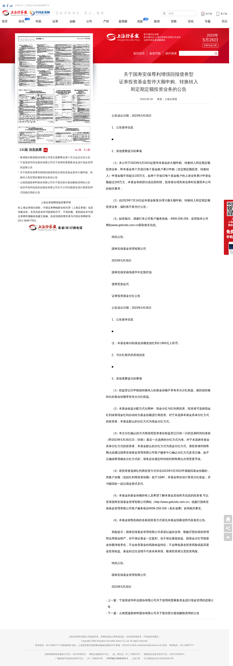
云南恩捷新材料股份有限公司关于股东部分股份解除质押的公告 (55, 182)
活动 (190, 21)
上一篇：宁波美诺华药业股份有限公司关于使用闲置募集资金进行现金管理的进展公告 (161, 603)
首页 (5, 21)
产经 (106, 21)
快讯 (21, 21)
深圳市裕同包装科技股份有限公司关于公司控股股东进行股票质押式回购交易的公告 (56, 190)
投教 (174, 21)
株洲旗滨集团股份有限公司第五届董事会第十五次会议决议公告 (55, 157)
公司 (89, 21)
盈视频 (123, 21)
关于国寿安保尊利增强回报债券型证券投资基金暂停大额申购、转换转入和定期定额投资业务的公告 (56, 175)
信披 (140, 21)
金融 (72, 21)
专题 (207, 21)
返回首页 (139, 53)
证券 (55, 21)
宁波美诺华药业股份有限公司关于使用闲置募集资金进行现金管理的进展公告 (56, 165)
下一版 (87, 149)
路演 (157, 21)
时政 (38, 21)
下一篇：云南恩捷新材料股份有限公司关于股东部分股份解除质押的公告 (153, 613)
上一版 (78, 149)
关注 (224, 21)
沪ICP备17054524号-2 (117, 658)
